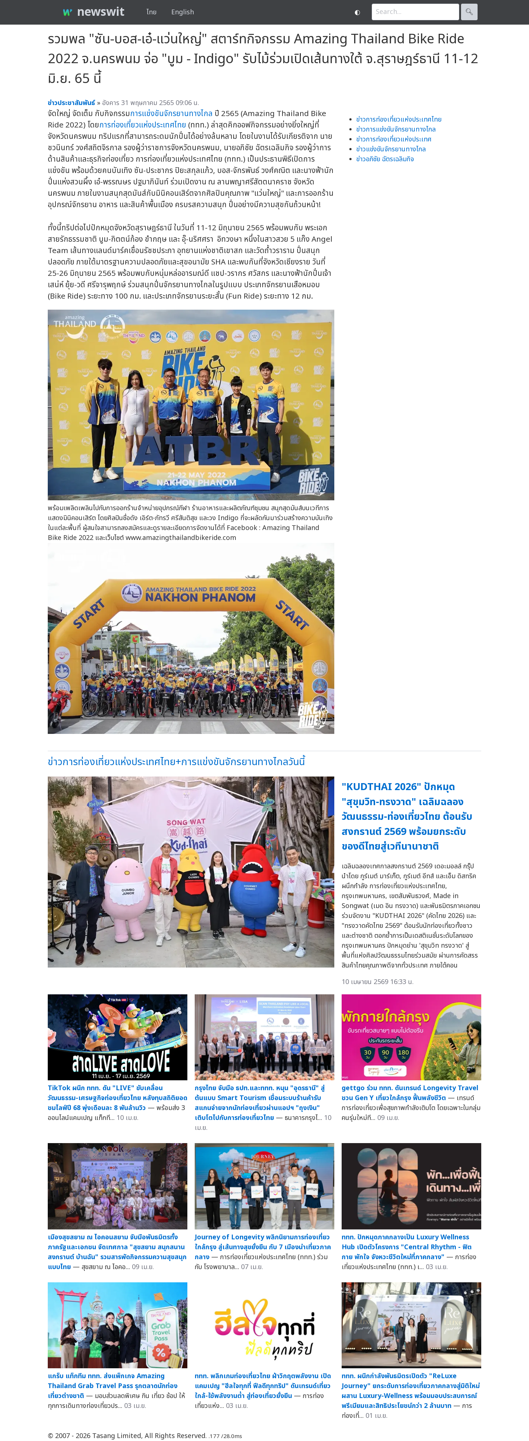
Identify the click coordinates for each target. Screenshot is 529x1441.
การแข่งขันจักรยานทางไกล (171, 113)
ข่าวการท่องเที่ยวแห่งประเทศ (394, 139)
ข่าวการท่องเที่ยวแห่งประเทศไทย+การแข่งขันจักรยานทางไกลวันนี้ (176, 762)
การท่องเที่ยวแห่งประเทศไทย (142, 125)
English (182, 12)
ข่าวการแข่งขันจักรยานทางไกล (396, 129)
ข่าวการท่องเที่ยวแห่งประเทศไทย (399, 120)
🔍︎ (469, 12)
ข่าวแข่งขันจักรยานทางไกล (391, 149)
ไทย (151, 12)
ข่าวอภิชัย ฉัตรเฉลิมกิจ (385, 159)
